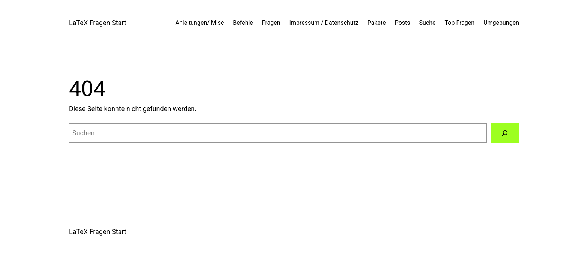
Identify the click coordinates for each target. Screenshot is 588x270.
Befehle (243, 22)
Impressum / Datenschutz (324, 22)
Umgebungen (501, 22)
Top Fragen (460, 22)
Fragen (271, 22)
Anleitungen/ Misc (200, 22)
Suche (427, 22)
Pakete (377, 22)
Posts (402, 22)
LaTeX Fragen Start (97, 23)
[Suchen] (504, 133)
